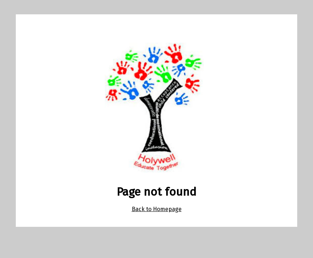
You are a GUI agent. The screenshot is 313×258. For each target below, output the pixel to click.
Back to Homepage (157, 209)
